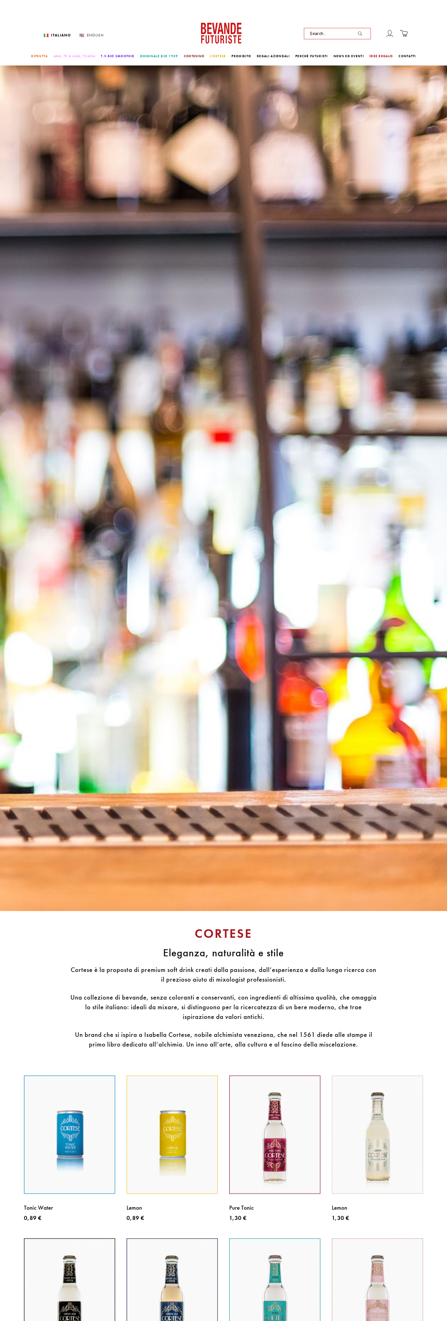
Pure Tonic (241, 1207)
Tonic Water (38, 1207)
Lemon (134, 1207)
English (95, 35)
